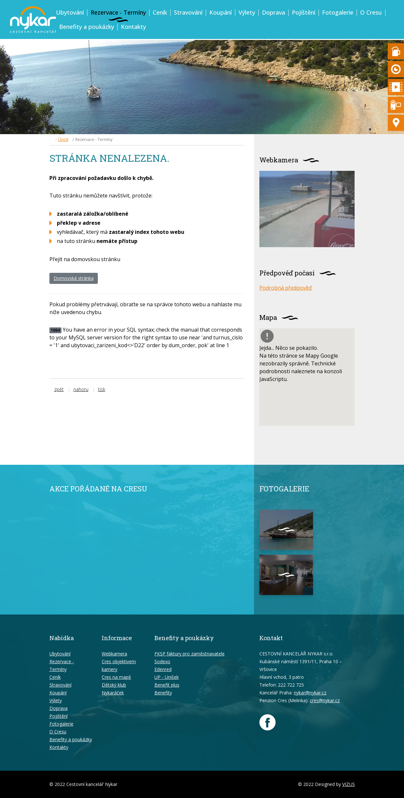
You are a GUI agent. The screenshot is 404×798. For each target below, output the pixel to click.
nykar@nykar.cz (310, 693)
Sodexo (162, 661)
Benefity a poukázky (86, 27)
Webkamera (114, 654)
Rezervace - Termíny (118, 12)
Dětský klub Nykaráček (114, 689)
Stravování (188, 12)
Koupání (220, 12)
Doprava (273, 12)
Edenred (163, 669)
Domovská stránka (74, 278)
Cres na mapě (116, 677)
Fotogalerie (337, 12)
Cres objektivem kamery (119, 665)
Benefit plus (166, 685)
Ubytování (70, 12)
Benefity (163, 693)
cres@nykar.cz (325, 700)
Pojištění (303, 12)
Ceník (160, 12)
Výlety (247, 12)
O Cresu (371, 12)
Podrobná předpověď (285, 287)
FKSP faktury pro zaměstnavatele (189, 654)
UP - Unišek (166, 677)
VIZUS (348, 784)
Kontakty (133, 27)
